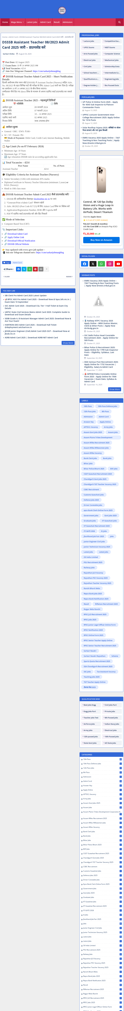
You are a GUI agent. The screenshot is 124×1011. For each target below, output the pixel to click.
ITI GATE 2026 (89, 503)
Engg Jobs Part (90, 683)
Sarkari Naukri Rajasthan (94, 628)
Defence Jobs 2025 (91, 472)
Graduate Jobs (90, 493)
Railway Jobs (89, 539)
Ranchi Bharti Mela (92, 560)
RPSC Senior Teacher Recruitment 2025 (100, 617)
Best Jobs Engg (90, 677)
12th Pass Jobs (90, 383)
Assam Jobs (113, 404)
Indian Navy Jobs (112, 696)
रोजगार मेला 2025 (90, 659)
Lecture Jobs (89, 41)
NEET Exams (110, 47)
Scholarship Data (112, 66)
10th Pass (88, 378)
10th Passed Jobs (112, 708)
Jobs (112, 508)
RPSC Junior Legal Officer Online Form (100, 597)
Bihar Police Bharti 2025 (94, 440)
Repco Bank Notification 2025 (96, 571)
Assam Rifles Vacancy (93, 425)
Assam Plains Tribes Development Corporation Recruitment (98, 410)
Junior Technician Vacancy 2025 (97, 519)
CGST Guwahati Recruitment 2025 (98, 446)
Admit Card (45, 22)
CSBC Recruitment (91, 461)
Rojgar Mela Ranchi (92, 581)
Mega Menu (16, 22)
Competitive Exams (113, 41)
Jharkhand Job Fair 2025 (94, 508)
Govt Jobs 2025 (110, 487)
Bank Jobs (107, 430)
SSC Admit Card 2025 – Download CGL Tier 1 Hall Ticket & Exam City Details (36, 307)
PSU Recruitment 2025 (93, 534)
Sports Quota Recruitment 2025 (97, 633)
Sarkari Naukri (90, 623)
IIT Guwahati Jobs (109, 493)
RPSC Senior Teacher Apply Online (98, 612)
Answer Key (89, 394)
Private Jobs (110, 683)
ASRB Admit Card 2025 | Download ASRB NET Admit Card (31, 337)
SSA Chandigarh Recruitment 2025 (98, 638)
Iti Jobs (104, 503)
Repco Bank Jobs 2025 (93, 565)
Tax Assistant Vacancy (106, 643)
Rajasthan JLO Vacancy (93, 545)
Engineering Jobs (112, 79)
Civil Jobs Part (111, 677)
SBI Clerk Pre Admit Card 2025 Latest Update (26, 295)
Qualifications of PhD (92, 79)
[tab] (5, 22)
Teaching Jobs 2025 (92, 649)
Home (5, 22)
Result (57, 22)
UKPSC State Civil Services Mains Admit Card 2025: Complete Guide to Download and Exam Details (37, 313)
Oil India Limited (91, 529)
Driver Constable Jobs (93, 477)
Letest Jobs (103, 524)
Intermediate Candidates (113, 72)
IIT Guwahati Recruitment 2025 (97, 498)
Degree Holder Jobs (92, 85)
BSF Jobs (113, 440)
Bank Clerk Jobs (90, 430)
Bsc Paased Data (112, 85)
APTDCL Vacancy (91, 399)
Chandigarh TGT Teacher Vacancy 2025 (100, 456)
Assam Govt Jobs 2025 (93, 404)
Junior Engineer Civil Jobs (94, 513)
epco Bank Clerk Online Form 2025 (98, 482)
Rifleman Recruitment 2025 (106, 576)
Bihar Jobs (88, 435)
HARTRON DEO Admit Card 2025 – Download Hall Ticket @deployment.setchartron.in (31, 326)
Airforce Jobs (89, 696)
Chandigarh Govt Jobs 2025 (95, 451)
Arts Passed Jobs (91, 53)
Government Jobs (91, 487)
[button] (119, 22)
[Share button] (46, 269)
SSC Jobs (87, 643)
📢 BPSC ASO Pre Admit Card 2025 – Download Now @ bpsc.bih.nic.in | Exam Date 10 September (38, 300)
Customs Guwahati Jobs (94, 467)
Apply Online (105, 394)
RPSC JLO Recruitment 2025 (95, 586)
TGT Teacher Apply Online (94, 654)
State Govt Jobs (90, 715)
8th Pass (105, 383)
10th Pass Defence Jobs (107, 378)
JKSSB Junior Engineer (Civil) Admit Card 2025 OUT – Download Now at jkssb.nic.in (37, 332)
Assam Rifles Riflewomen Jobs (96, 420)
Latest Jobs (32, 22)
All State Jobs (110, 715)
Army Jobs (108, 399)
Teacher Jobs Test (91, 689)
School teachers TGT (92, 72)
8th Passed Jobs (111, 689)
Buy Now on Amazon (101, 240)
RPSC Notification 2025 (93, 602)
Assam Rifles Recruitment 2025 (96, 414)
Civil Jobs (87, 66)
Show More (68, 343)
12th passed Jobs (91, 708)
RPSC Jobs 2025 (90, 591)
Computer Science (112, 53)
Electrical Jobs (90, 60)
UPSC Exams (89, 47)
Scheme (115, 628)
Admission (67, 22)
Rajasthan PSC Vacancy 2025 (96, 550)
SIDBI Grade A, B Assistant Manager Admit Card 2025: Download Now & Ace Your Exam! (38, 319)
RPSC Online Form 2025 (93, 607)
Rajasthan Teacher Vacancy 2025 (97, 555)
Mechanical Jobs (112, 60)
